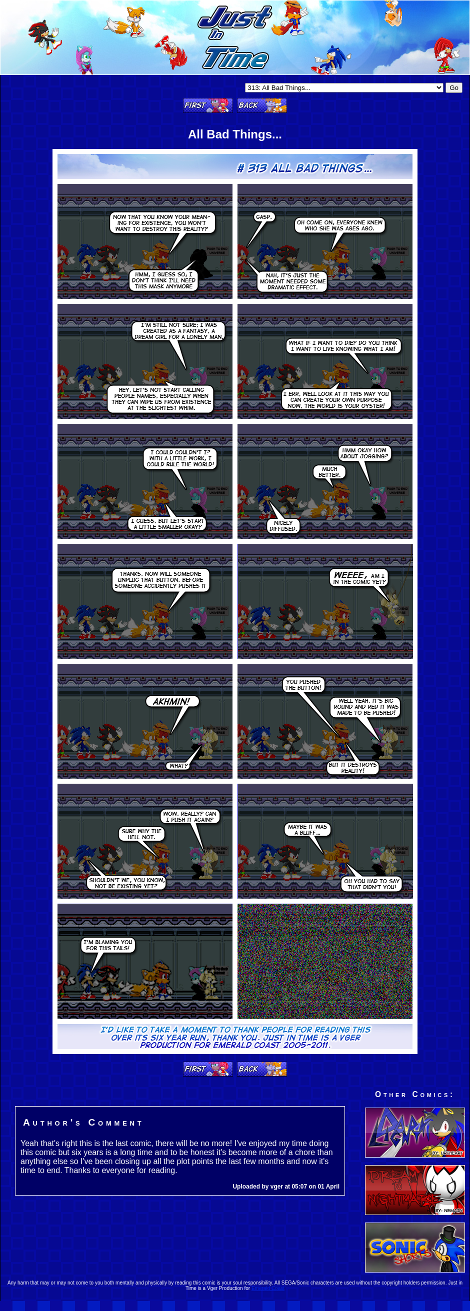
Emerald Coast (268, 1288)
